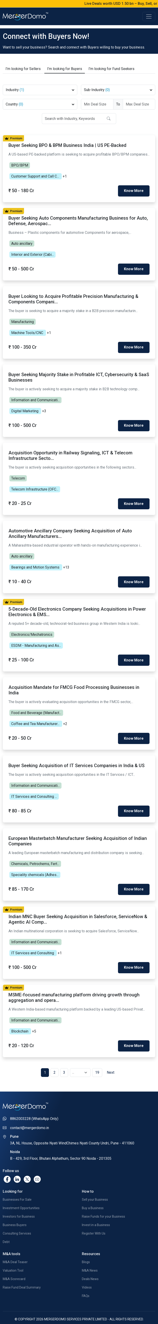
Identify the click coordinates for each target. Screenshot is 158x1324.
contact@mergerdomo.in (29, 1116)
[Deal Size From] (97, 101)
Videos (87, 1276)
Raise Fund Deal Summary (22, 1276)
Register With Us (93, 1222)
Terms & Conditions (83, 1314)
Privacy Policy (52, 1314)
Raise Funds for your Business (103, 1205)
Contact (110, 1314)
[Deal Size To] (139, 101)
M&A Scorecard (14, 1267)
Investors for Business (19, 1205)
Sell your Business (95, 1188)
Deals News (90, 1267)
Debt (6, 1230)
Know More (134, 187)
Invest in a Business (96, 1213)
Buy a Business (93, 1196)
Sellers (23, 65)
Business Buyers (15, 1213)
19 (97, 1061)
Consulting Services (17, 1222)
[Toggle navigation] (148, 16)
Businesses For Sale (17, 1188)
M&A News (90, 1259)
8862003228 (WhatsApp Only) (34, 1107)
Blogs (86, 1250)
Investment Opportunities (21, 1196)
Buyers (64, 65)
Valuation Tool (13, 1259)
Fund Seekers (111, 65)
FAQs (85, 1284)
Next (110, 1061)
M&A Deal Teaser (15, 1250)
